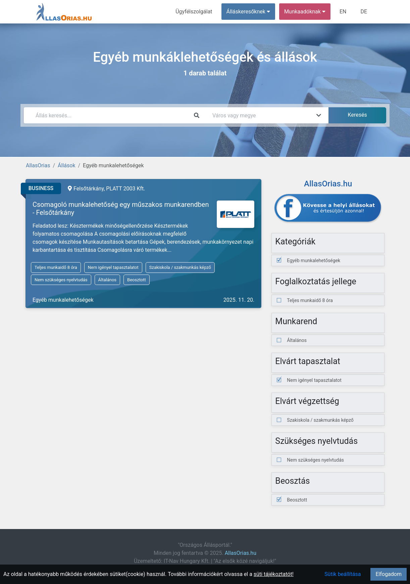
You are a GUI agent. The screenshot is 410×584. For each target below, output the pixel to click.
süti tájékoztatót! (274, 574)
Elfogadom (388, 574)
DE (363, 11)
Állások (66, 165)
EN (343, 11)
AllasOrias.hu (240, 553)
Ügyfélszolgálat (193, 11)
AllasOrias (38, 165)
